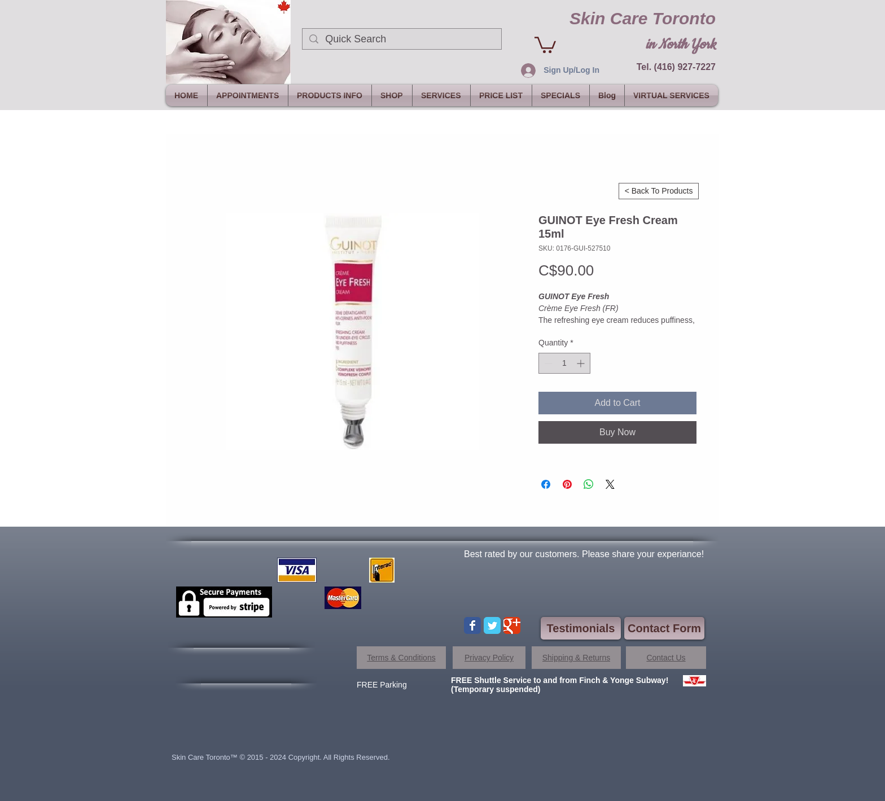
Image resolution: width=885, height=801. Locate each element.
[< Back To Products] (659, 191)
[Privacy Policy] (489, 657)
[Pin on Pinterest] (567, 484)
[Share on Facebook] (546, 484)
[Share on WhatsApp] (588, 484)
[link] (545, 44)
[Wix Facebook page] (472, 625)
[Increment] (582, 363)
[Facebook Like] (246, 664)
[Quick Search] (401, 39)
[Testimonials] (581, 628)
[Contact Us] (666, 657)
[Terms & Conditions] (401, 657)
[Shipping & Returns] (576, 657)
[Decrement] (547, 363)
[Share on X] (610, 484)
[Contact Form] (664, 628)
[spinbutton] (564, 363)
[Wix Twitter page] (492, 625)
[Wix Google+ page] (511, 625)
